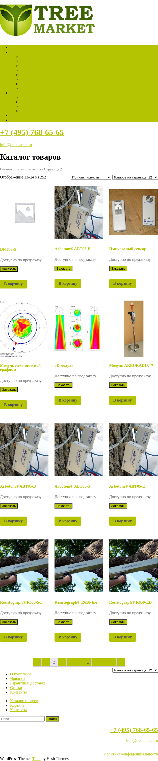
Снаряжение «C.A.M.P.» (40, 75)
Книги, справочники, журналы (46, 88)
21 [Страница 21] (112, 662)
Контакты (18, 115)
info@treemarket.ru (16, 144)
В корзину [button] (13, 284)
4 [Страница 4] (71, 662)
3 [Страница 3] (62, 662)
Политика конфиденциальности (130, 754)
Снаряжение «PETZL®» (41, 79)
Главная (6, 169)
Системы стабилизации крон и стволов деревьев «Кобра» (69, 61)
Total (36, 758)
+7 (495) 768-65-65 (32, 132)
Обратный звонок (25, 47)
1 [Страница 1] (46, 662)
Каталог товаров (24, 52)
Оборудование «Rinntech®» (43, 70)
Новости (17, 678)
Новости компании (36, 111)
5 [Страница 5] (79, 662)
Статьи (26, 106)
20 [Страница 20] (104, 662)
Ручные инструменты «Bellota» (47, 65)
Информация (21, 93)
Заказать (9, 269)
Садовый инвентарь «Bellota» (45, 84)
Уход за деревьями (36, 56)
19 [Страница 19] (96, 662)
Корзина (17, 120)
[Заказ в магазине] (91, 177)
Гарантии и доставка (38, 102)
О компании (30, 97)
